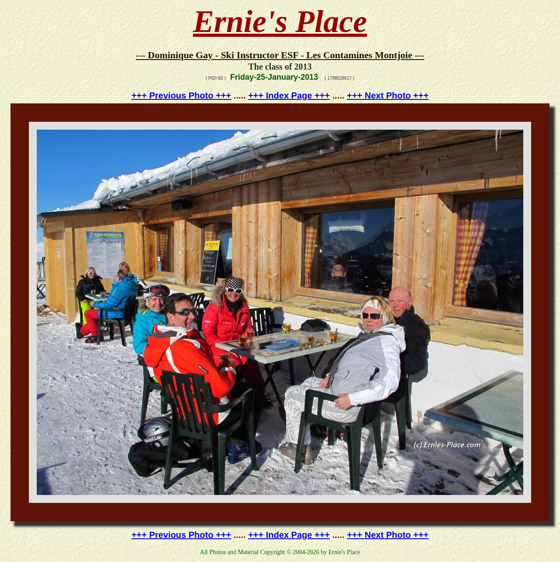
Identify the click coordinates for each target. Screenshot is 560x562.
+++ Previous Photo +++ (181, 95)
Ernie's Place (280, 21)
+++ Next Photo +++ (388, 95)
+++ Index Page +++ (289, 95)
